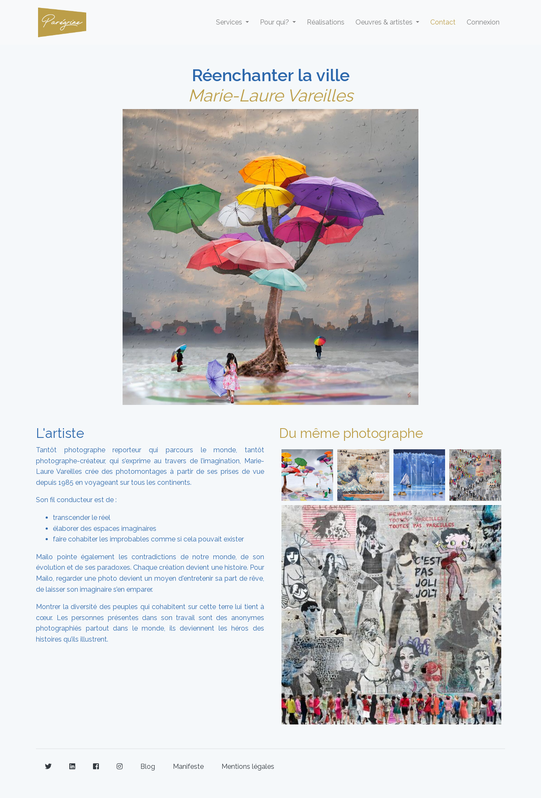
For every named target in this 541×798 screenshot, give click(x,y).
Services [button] (230, 22)
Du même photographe (351, 433)
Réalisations (325, 22)
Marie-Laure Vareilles (270, 95)
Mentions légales (247, 766)
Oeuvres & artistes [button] (384, 22)
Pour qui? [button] (275, 22)
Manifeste (188, 766)
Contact (443, 22)
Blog (147, 766)
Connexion (483, 22)
